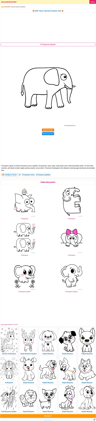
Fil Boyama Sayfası (24, 291)
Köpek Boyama (28, 382)
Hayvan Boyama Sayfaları (18, 7)
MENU (92, 2)
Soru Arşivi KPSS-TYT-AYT (9, 324)
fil (19, 175)
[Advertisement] (48, 27)
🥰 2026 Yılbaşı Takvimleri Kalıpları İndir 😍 (48, 11)
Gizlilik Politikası (48, 420)
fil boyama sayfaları (43, 175)
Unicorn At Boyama (9, 354)
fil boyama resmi (28, 175)
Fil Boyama (24, 218)
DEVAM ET (48, 416)
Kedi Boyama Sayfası (9, 411)
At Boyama (9, 382)
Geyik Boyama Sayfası (28, 354)
